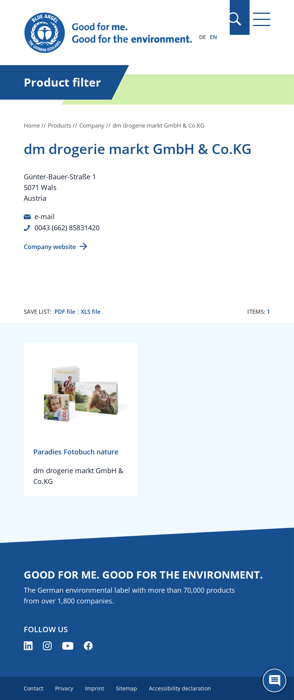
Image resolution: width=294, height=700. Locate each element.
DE (202, 37)
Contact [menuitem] (33, 687)
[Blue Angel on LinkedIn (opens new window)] (28, 645)
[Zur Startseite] (110, 33)
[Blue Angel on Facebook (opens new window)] (88, 645)
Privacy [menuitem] (65, 687)
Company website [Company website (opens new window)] (50, 246)
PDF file (64, 311)
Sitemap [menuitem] (127, 687)
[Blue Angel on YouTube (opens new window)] (68, 645)
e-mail (44, 216)
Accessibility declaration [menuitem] (181, 687)
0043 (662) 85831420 (67, 227)
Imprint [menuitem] (95, 687)
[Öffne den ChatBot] (274, 680)
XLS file (91, 311)
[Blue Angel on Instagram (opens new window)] (47, 645)
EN (213, 37)
